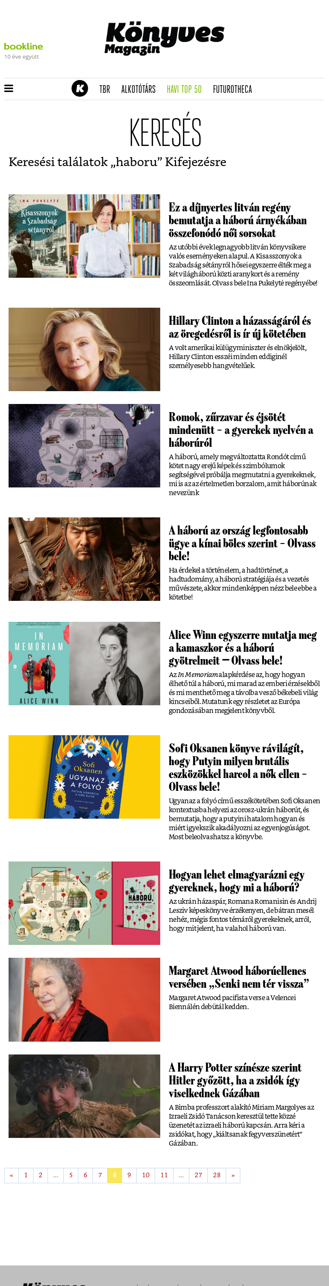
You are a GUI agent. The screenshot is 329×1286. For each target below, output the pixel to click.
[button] (8, 89)
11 (164, 1175)
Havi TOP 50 (187, 90)
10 (146, 1175)
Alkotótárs (141, 90)
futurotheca (235, 90)
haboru (136, 163)
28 (217, 1175)
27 (198, 1175)
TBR (107, 90)
